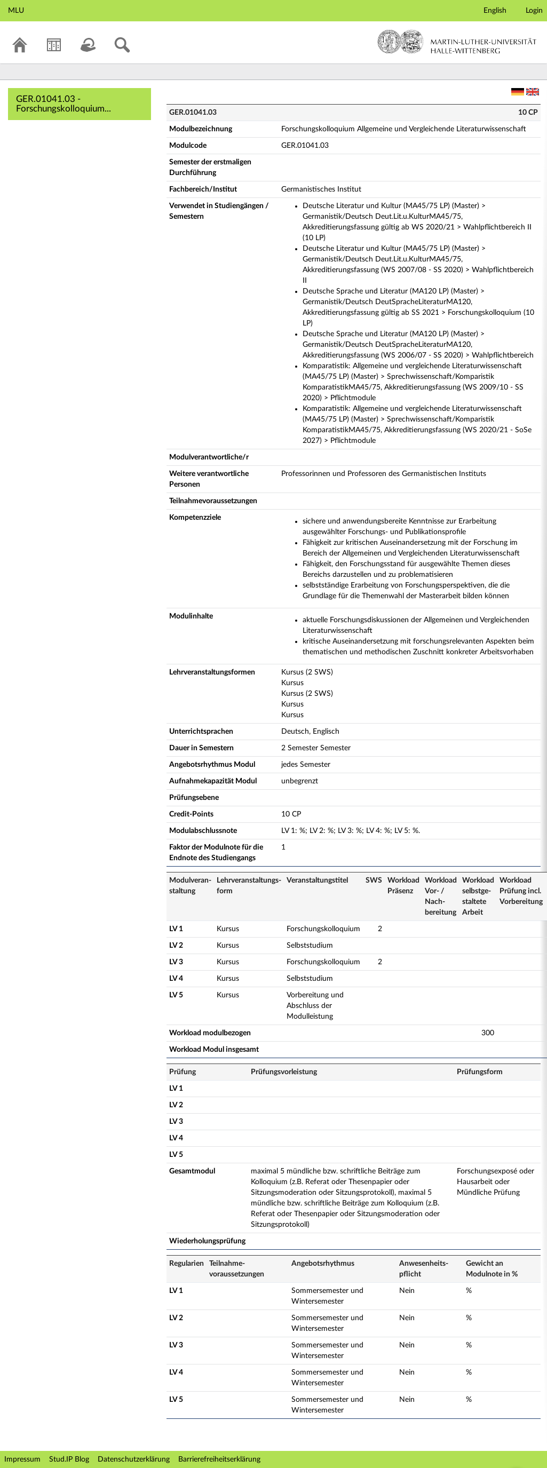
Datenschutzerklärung (134, 1459)
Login (534, 10)
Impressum (22, 1459)
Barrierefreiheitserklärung (219, 1459)
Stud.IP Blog (69, 1459)
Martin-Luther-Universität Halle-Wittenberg (457, 42)
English (494, 10)
